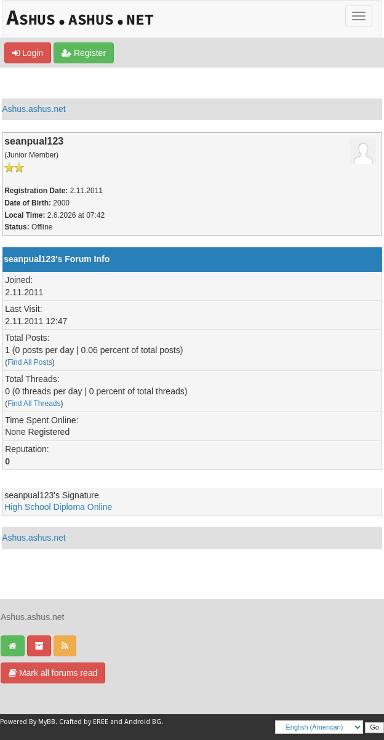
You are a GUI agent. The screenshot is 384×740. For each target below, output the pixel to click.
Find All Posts (29, 362)
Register (84, 53)
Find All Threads (33, 403)
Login (27, 53)
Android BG (142, 722)
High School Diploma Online (58, 507)
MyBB (46, 722)
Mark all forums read (53, 673)
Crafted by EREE (83, 722)
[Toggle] (358, 16)
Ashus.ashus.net (34, 109)
